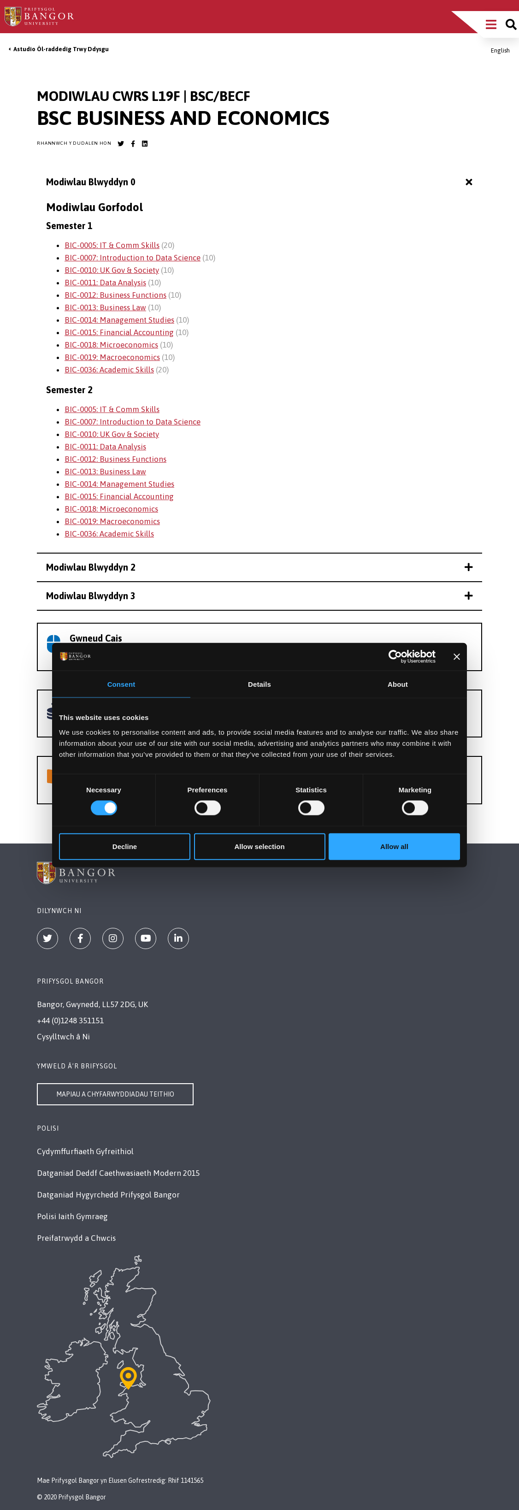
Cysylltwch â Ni (63, 1036)
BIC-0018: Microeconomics (111, 344)
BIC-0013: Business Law (105, 307)
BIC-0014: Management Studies (119, 319)
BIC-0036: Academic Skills (109, 369)
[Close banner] (457, 657)
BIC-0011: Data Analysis (105, 282)
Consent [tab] (121, 684)
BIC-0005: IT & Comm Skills (112, 245)
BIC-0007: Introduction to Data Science (133, 257)
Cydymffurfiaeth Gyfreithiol (85, 1151)
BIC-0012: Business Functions (115, 295)
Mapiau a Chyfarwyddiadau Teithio (115, 1094)
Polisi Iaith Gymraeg (72, 1216)
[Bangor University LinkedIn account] (144, 143)
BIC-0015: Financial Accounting (119, 332)
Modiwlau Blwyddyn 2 (259, 567)
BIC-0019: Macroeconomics (112, 357)
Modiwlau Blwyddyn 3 (259, 595)
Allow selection (259, 846)
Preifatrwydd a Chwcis (76, 1238)
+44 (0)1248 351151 (70, 1020)
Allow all (394, 846)
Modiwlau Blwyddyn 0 (260, 182)
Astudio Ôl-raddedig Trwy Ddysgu (61, 49)
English (500, 50)
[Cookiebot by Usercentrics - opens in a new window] (395, 657)
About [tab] (398, 684)
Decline (124, 846)
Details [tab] (259, 684)
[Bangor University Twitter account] (120, 143)
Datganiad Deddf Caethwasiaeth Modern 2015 (118, 1173)
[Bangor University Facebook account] (132, 143)
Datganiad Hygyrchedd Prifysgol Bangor (108, 1194)
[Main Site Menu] (491, 24)
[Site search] (511, 24)
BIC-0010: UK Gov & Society (112, 270)
